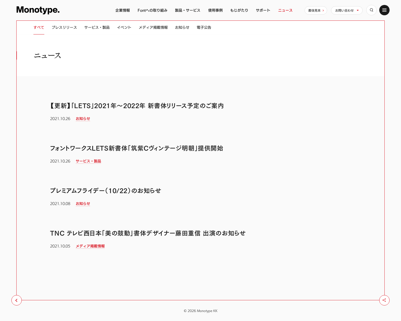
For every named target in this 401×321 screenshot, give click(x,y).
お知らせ (182, 27)
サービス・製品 (97, 27)
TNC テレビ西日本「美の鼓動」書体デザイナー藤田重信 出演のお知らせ (148, 233)
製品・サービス (187, 10)
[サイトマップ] (384, 10)
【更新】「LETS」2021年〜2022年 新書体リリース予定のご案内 (137, 105)
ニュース (285, 10)
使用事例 (215, 10)
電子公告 (204, 27)
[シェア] (384, 300)
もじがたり (239, 10)
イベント (124, 27)
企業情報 (122, 10)
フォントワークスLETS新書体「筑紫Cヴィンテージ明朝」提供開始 (136, 148)
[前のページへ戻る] (16, 300)
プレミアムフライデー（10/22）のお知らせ (105, 190)
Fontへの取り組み (152, 10)
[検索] (371, 10)
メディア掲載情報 (153, 27)
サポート (263, 10)
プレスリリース (64, 27)
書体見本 (314, 10)
